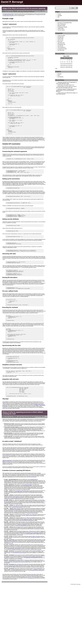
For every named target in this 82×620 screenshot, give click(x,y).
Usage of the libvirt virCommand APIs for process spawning (23, 8)
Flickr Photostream (61, 24)
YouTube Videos (61, 29)
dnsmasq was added (28, 511)
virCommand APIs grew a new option (36, 597)
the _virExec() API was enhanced (30, 542)
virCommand (26, 11)
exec (7, 11)
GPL (58, 17)
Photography (60, 44)
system (22, 11)
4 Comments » (32, 11)
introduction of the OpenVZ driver (22, 517)
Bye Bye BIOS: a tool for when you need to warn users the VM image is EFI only (66, 87)
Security (34, 10)
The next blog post (30, 604)
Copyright (59, 15)
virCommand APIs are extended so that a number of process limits (18, 588)
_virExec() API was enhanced (16, 533)
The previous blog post (7, 13)
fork (9, 11)
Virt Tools (38, 10)
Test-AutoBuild (60, 47)
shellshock (15, 11)
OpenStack (30, 10)
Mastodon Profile (61, 25)
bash (44, 10)
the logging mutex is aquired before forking (34, 559)
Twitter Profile (60, 28)
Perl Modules (60, 76)
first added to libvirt (33, 506)
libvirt (27, 10)
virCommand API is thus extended (14, 575)
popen (11, 11)
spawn (19, 11)
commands (4, 11)
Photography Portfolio (62, 27)
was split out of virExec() (35, 564)
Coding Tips (20, 10)
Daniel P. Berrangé (12, 1)
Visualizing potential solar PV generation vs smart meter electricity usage (66, 83)
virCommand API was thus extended (19, 579)
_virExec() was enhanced (21, 551)
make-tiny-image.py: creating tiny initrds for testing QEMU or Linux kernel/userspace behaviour (66, 90)
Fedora (24, 10)
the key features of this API (8, 15)
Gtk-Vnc (59, 40)
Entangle (59, 37)
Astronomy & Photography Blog (64, 22)
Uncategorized (60, 48)
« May (56, 68)
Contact (59, 14)
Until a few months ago (7, 487)
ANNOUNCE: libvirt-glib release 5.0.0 (65, 85)
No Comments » (32, 444)
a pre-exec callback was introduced (25, 546)
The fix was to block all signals (15, 524)
